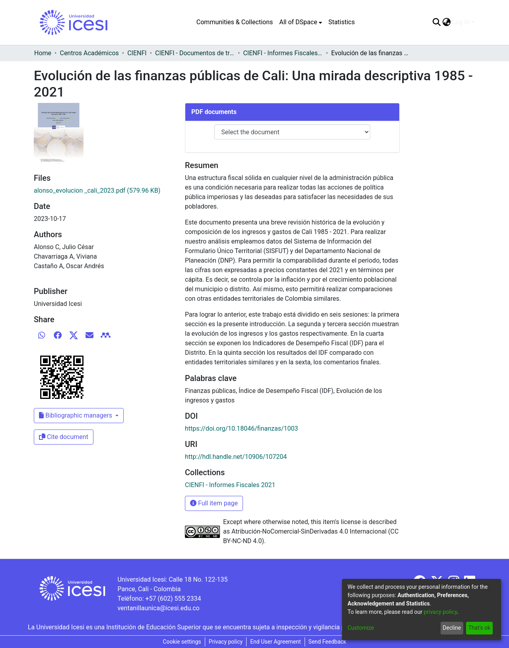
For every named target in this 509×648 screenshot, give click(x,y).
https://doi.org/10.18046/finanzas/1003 (241, 428)
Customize (361, 628)
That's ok (479, 628)
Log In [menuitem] (461, 22)
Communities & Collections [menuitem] (234, 22)
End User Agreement (275, 641)
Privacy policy (226, 641)
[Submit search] (436, 22)
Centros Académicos (89, 53)
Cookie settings (182, 641)
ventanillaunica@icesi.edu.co (158, 608)
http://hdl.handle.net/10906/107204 (236, 456)
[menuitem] (300, 22)
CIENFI (136, 53)
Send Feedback (327, 641)
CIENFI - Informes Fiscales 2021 (282, 53)
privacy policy (440, 612)
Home (42, 53)
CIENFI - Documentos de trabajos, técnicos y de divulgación (195, 53)
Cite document (63, 437)
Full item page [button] (214, 503)
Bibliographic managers (76, 415)
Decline (452, 628)
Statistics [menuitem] (341, 22)
